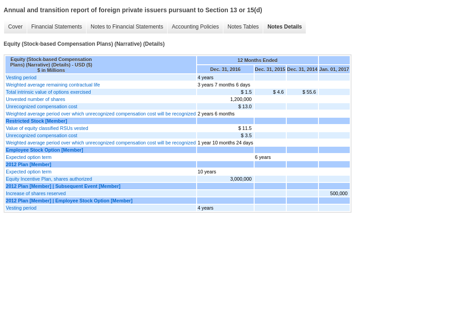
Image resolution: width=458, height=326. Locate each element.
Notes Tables (243, 27)
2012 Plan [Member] (28, 164)
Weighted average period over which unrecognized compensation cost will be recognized (101, 113)
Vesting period (21, 77)
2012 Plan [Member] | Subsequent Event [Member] (63, 186)
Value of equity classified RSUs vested (47, 128)
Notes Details (284, 27)
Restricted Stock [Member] (36, 121)
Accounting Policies (195, 27)
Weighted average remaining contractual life (53, 84)
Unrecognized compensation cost (41, 106)
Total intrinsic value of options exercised (48, 92)
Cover (15, 27)
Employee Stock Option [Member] (44, 150)
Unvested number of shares (35, 99)
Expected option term (29, 157)
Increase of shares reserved (36, 193)
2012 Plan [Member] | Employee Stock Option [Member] (69, 200)
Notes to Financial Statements (127, 27)
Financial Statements (56, 27)
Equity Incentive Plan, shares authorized (49, 179)
